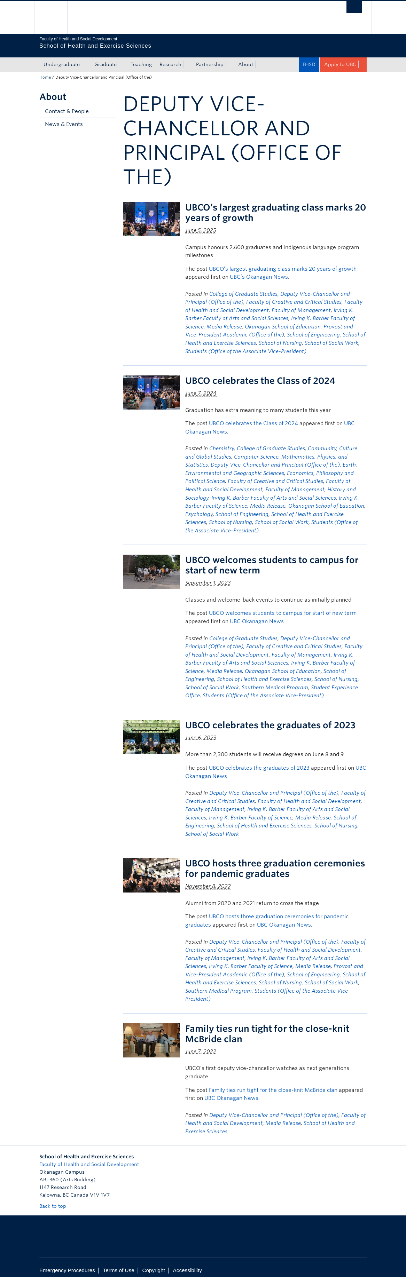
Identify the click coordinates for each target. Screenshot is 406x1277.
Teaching (141, 58)
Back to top (56, 1200)
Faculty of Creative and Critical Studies (294, 296)
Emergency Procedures (67, 1264)
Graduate (105, 58)
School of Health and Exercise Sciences (264, 673)
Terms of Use (118, 1264)
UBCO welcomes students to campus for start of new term (283, 607)
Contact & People (67, 105)
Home (45, 71)
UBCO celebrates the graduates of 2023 (270, 719)
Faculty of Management (301, 304)
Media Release (224, 321)
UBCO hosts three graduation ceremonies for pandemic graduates (275, 862)
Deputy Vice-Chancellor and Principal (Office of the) (275, 459)
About (245, 58)
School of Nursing (280, 337)
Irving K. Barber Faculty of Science (250, 812)
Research (170, 58)
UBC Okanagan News (257, 615)
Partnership (210, 58)
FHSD (309, 58)
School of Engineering (313, 329)
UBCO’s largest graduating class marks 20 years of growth (283, 263)
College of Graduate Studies (243, 288)
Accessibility (187, 1264)
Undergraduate (62, 58)
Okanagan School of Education (283, 321)
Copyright (153, 1264)
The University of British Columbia (55, 17)
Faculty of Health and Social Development (309, 795)
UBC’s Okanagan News (259, 271)
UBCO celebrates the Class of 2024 (260, 375)
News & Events (64, 118)
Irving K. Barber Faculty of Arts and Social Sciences (273, 492)
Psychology (199, 508)
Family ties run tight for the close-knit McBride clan (273, 1084)
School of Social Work (331, 337)
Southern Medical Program (275, 682)
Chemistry (221, 442)
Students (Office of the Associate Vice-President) (245, 345)
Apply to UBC (340, 58)
